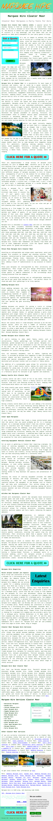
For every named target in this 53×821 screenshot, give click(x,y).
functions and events (10, 85)
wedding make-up (33, 746)
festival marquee (14, 168)
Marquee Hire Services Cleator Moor (21, 700)
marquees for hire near (18, 593)
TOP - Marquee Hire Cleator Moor (13, 793)
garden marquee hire (17, 343)
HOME (27, 11)
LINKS (31, 11)
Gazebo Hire (28, 774)
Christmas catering (42, 739)
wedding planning (37, 750)
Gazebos (48, 775)
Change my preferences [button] (36, 816)
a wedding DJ (6, 748)
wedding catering (32, 748)
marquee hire (18, 236)
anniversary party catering (32, 744)
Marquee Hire (27, 781)
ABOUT (36, 11)
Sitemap (2, 807)
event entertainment (20, 742)
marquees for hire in (19, 638)
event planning (18, 741)
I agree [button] (32, 813)
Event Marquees (15, 781)
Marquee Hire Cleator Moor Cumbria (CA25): (18, 25)
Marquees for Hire (23, 777)
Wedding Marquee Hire (14, 774)
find (7, 669)
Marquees (40, 775)
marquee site (37, 482)
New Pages (8, 807)
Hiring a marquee (9, 188)
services (23, 739)
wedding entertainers (9, 750)
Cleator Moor (23, 164)
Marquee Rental (7, 777)
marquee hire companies (37, 142)
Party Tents (39, 779)
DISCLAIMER (48, 11)
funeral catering (12, 752)
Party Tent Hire (15, 783)
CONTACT (41, 11)
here (47, 696)
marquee (36, 30)
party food (10, 746)
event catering (43, 741)
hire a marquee (16, 29)
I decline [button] (38, 813)
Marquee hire (6, 224)
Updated (13, 807)
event (29, 205)
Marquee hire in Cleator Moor (13, 83)
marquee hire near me (27, 616)
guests (17, 194)
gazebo (25, 166)
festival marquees (37, 653)
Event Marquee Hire (27, 775)
